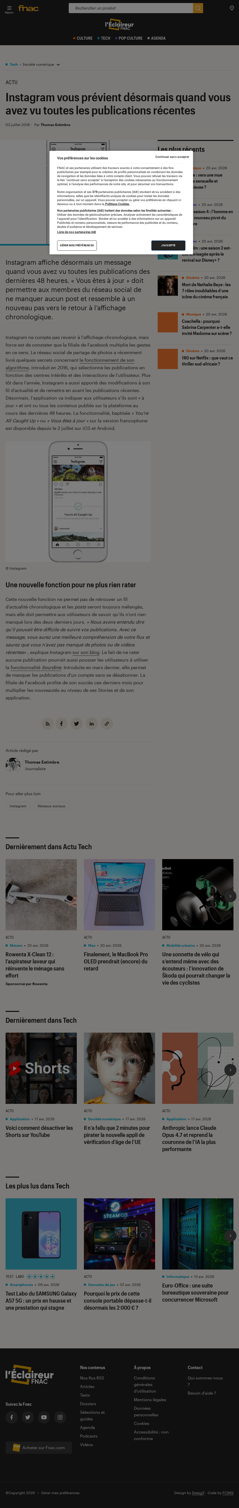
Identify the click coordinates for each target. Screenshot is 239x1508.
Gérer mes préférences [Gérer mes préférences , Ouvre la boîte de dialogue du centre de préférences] (77, 245)
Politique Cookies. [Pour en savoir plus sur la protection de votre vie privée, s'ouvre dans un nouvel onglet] (117, 204)
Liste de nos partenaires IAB (76, 232)
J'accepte (168, 245)
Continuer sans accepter (172, 157)
